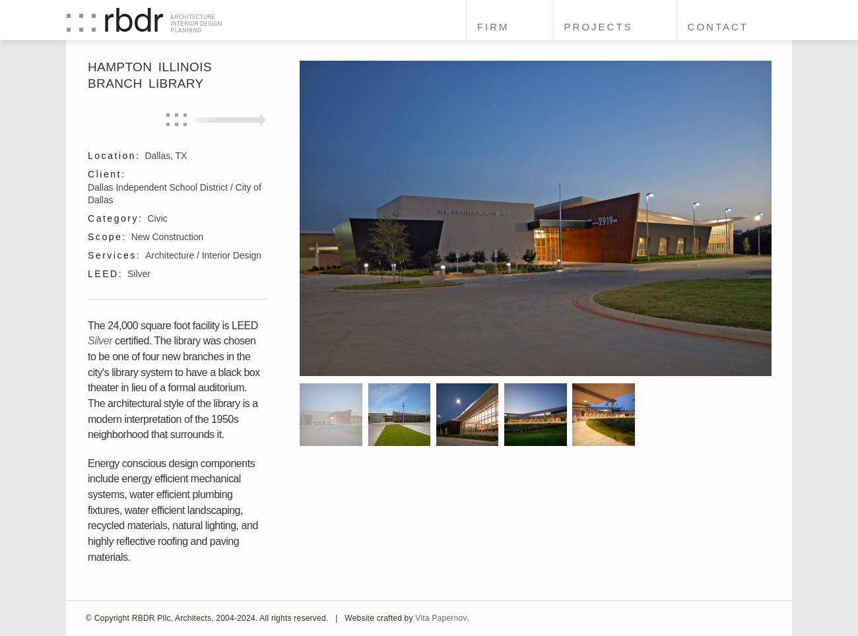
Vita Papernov (441, 618)
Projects (598, 26)
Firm (493, 26)
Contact (718, 26)
